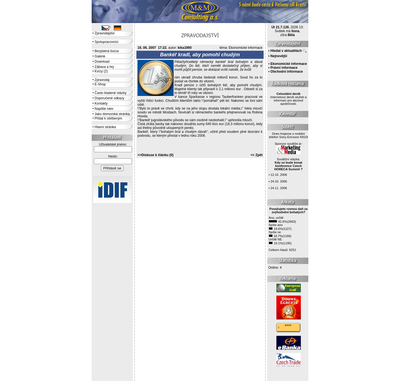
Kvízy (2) (101, 71)
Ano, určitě (276, 217)
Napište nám (104, 109)
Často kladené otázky (111, 93)
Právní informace (284, 68)
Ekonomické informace (245, 48)
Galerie (100, 56)
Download (102, 62)
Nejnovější (279, 56)
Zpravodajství (105, 33)
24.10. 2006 (279, 181)
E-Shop (100, 84)
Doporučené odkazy (109, 98)
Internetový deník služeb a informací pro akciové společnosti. (288, 98)
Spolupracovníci (106, 42)
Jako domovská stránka (112, 114)
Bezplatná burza (107, 51)
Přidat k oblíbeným (108, 118)
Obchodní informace (287, 71)
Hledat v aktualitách (286, 51)
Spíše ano (275, 225)
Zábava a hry (104, 67)
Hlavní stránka (105, 127)
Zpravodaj (102, 80)
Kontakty (101, 103)
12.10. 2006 (279, 174)
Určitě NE (275, 239)
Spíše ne (275, 232)
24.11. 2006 (279, 188)
